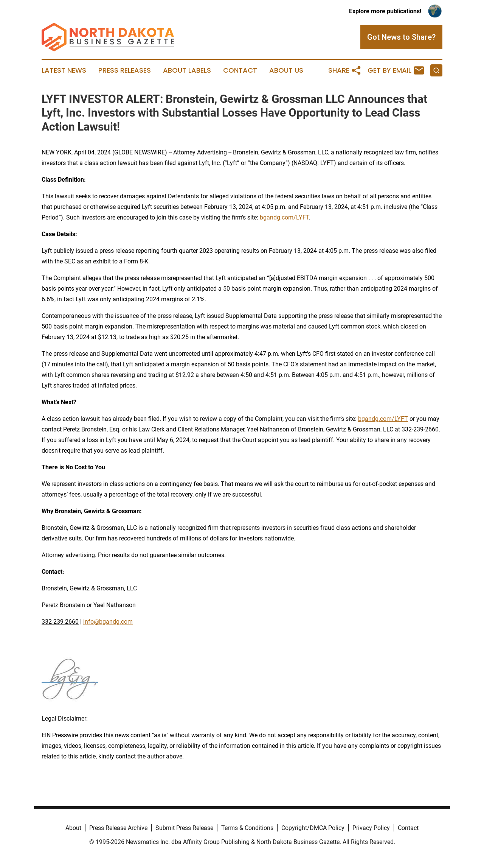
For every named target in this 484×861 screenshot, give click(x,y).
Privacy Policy (371, 827)
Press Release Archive (118, 827)
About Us (286, 70)
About (73, 827)
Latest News (64, 70)
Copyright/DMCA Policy (312, 827)
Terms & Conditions (247, 827)
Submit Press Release (184, 827)
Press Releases (124, 70)
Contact (240, 70)
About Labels (187, 70)
